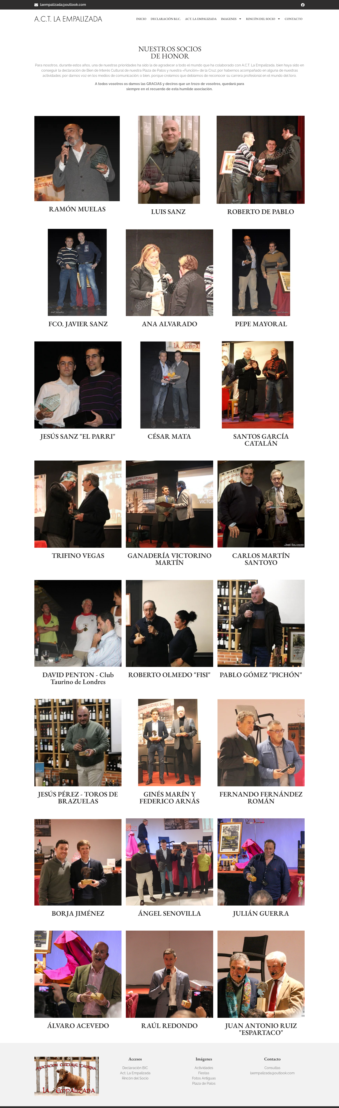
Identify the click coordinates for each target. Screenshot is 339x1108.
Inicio (141, 19)
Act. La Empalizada (201, 19)
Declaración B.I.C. (166, 19)
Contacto (293, 19)
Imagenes (231, 18)
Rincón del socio (263, 18)
